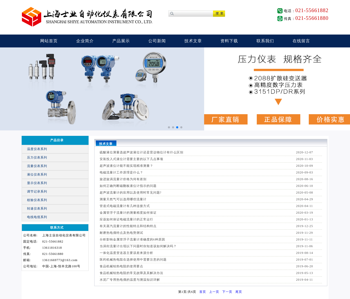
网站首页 (49, 41)
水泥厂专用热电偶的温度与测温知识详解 (130, 279)
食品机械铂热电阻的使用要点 (121, 266)
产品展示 (121, 41)
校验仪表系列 (37, 200)
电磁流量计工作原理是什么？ (121, 172)
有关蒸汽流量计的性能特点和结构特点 (128, 226)
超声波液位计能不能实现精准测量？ (126, 166)
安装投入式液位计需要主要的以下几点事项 (131, 159)
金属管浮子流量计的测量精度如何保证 (128, 212)
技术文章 (193, 41)
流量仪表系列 (37, 166)
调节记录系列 (37, 191)
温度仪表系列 (37, 149)
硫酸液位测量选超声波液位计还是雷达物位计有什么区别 (141, 152)
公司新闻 (157, 41)
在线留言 (301, 41)
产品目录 (57, 140)
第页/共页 (187, 292)
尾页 (238, 292)
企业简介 (85, 41)
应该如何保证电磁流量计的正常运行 (126, 219)
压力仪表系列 (37, 157)
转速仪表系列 (37, 208)
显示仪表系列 (37, 183)
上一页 (214, 292)
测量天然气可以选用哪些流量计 (123, 199)
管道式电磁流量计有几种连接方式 (125, 206)
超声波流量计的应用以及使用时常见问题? (130, 192)
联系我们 (265, 41)
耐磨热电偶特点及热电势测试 (121, 233)
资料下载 (229, 41)
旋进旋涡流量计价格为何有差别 (123, 179)
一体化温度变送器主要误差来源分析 (126, 253)
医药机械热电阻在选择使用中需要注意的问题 (133, 259)
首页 (202, 292)
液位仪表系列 (37, 174)
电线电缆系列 (37, 217)
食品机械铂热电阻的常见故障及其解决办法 (131, 273)
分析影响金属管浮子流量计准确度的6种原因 (132, 239)
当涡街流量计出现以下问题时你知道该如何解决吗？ (138, 246)
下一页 (227, 292)
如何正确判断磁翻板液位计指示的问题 (128, 186)
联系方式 (57, 227)
